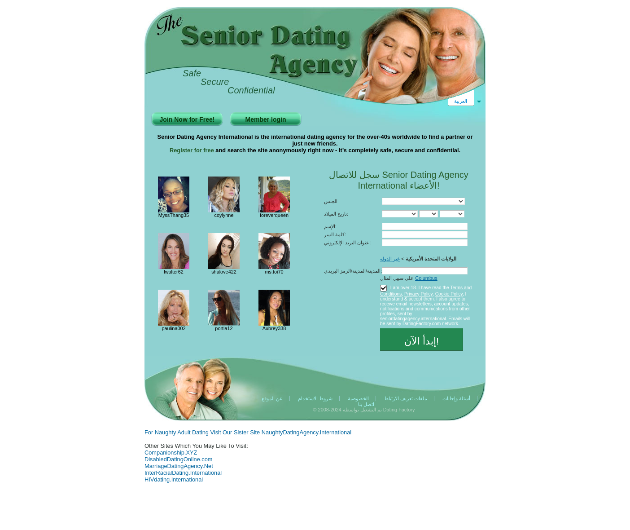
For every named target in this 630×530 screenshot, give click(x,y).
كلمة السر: (335, 234)
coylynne (224, 215)
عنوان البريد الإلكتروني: (347, 242)
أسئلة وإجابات (456, 398)
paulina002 (173, 328)
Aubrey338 (274, 328)
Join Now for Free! (187, 119)
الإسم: (330, 226)
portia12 (223, 328)
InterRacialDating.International (183, 472)
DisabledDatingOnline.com (178, 459)
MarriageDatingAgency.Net (178, 466)
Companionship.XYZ (170, 452)
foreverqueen (274, 215)
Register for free (192, 150)
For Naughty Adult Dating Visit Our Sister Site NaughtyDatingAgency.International (247, 432)
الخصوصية (358, 398)
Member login (265, 119)
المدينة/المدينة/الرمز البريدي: (353, 271)
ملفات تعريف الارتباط (405, 398)
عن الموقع (272, 398)
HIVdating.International (173, 479)
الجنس (330, 201)
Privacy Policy (418, 294)
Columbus (426, 278)
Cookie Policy (449, 294)
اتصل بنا (366, 404)
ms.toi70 (274, 271)
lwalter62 (174, 271)
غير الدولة (390, 258)
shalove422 (223, 271)
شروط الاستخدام (315, 398)
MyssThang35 (173, 215)
